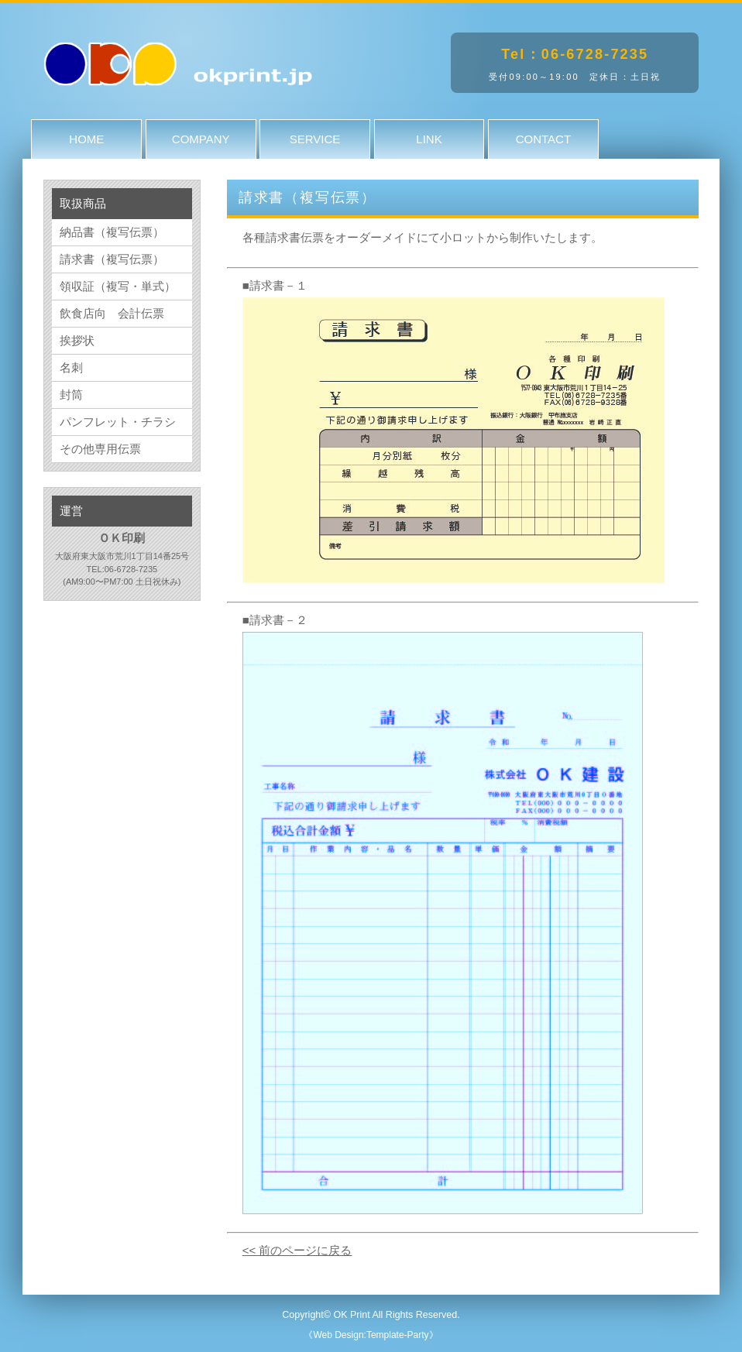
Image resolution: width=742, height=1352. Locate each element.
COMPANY (201, 139)
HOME (86, 139)
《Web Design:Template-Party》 (371, 1335)
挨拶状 (77, 340)
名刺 (71, 367)
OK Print (351, 1314)
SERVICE (315, 139)
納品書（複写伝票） (112, 231)
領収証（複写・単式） (118, 286)
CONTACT (543, 139)
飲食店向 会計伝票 (112, 313)
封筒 (71, 394)
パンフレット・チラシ (118, 421)
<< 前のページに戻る (297, 1250)
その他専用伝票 (100, 448)
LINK (428, 139)
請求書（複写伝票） (112, 259)
